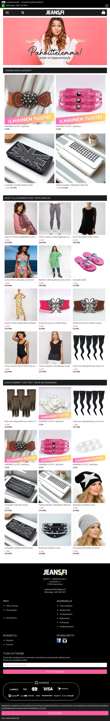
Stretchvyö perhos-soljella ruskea (87, 323)
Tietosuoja (64, 622)
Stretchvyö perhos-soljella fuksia (53, 323)
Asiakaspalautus (67, 626)
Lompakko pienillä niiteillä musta (19, 185)
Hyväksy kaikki (55, 713)
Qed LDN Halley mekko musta (86, 237)
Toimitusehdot (66, 614)
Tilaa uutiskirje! (66, 606)
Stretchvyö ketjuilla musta (50, 548)
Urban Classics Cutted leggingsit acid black (55, 237)
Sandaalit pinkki (79, 280)
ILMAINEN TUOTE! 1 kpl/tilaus (17, 126)
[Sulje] (106, 5)
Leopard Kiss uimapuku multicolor (19, 280)
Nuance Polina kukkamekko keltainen (20, 323)
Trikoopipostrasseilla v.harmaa (86, 548)
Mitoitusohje (65, 610)
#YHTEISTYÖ (11, 618)
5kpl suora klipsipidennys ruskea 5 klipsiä (21, 421)
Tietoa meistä (12, 606)
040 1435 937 (60, 592)
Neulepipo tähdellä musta (84, 505)
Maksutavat (64, 618)
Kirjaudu (9, 640)
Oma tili (9, 644)
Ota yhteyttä (11, 610)
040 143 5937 (22, 5)
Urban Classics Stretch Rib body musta (21, 366)
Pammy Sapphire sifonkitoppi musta (54, 366)
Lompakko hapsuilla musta (16, 505)
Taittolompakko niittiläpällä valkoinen (72, 185)
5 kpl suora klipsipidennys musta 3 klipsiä (89, 366)
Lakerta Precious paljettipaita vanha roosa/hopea (21, 237)
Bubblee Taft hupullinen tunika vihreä (55, 280)
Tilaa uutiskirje (53, 671)
